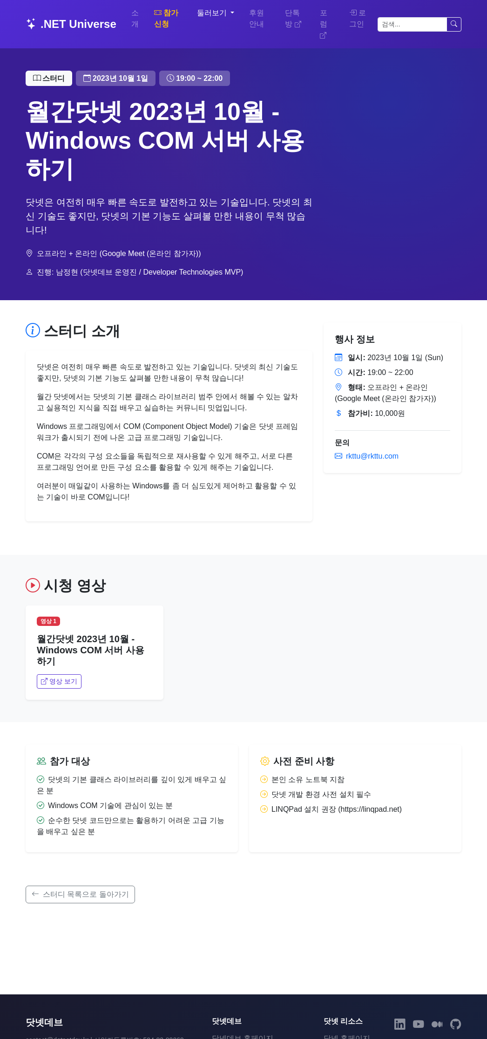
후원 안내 (256, 18)
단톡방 (293, 18)
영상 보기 (59, 681)
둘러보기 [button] (213, 13)
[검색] (412, 24)
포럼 (323, 24)
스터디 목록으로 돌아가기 (80, 894)
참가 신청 (166, 18)
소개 (135, 18)
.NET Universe (71, 24)
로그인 (357, 18)
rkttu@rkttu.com (367, 456)
